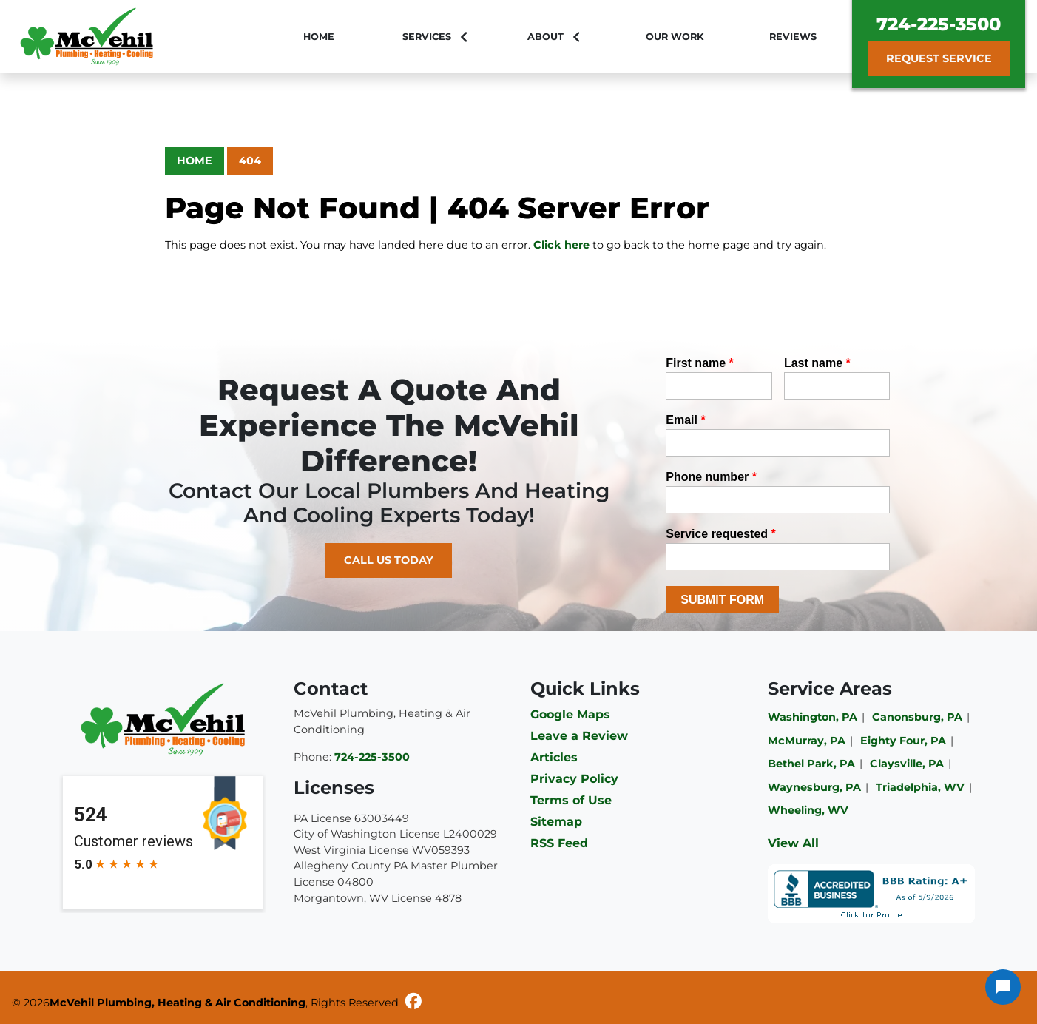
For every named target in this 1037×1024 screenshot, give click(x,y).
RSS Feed (559, 843)
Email (685, 420)
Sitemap (556, 822)
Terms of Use (571, 800)
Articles (554, 757)
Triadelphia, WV (920, 787)
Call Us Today (388, 560)
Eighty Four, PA (903, 740)
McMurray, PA (806, 740)
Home (194, 160)
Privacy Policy (574, 779)
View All (793, 843)
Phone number (711, 477)
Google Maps (570, 714)
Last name (817, 363)
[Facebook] (413, 1003)
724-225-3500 (938, 24)
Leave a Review (579, 736)
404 (250, 160)
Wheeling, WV (808, 810)
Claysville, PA (907, 763)
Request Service (939, 58)
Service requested (721, 534)
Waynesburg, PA (814, 787)
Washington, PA (812, 717)
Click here (561, 245)
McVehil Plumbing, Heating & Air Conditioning (177, 1002)
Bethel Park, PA (811, 763)
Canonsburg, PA (917, 717)
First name (700, 363)
